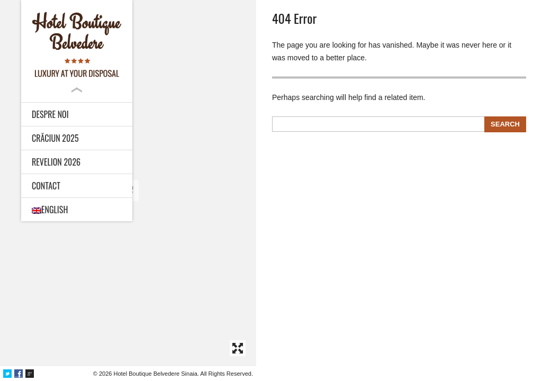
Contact (46, 185)
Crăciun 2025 (55, 138)
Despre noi (50, 114)
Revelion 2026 (56, 162)
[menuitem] (76, 209)
